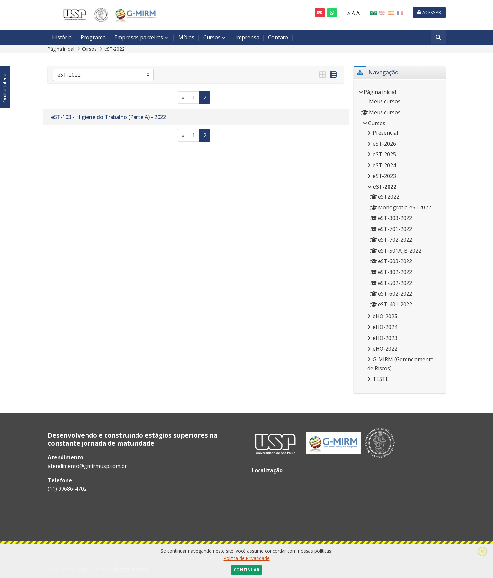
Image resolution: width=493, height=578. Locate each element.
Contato (278, 37)
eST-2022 (114, 49)
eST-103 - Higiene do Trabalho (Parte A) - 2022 (108, 117)
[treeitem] (399, 236)
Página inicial (61, 49)
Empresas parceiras (138, 37)
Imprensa (247, 37)
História (62, 37)
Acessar (429, 12)
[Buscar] (438, 37)
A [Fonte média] (353, 13)
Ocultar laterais (4, 87)
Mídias (186, 37)
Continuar (246, 570)
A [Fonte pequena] (348, 13)
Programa (93, 37)
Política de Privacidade (247, 558)
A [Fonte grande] (358, 13)
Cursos (212, 37)
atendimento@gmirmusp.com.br (87, 466)
